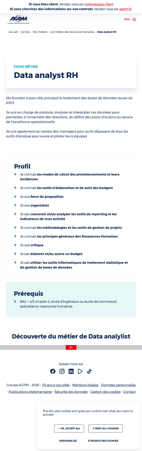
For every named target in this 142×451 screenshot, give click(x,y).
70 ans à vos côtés (56, 385)
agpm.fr (125, 9)
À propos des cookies (103, 440)
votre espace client (99, 4)
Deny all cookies (105, 428)
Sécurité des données (71, 392)
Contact (129, 392)
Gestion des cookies (105, 392)
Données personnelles (118, 385)
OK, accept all (69, 428)
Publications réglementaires (30, 392)
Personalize (68, 440)
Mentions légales (85, 385)
